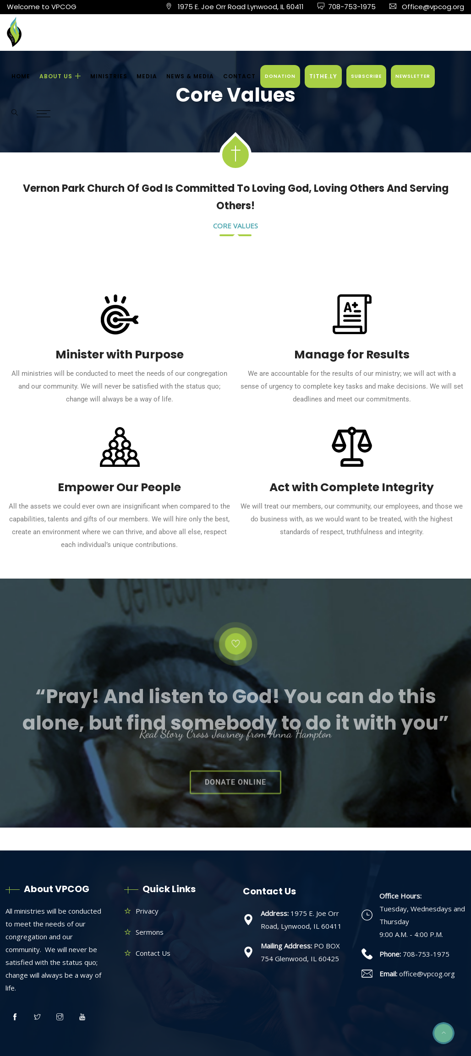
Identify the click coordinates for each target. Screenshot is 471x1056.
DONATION (280, 76)
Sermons (150, 932)
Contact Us (153, 953)
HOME (20, 76)
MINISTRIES (108, 76)
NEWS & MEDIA (190, 76)
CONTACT (239, 76)
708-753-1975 (352, 6)
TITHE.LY (323, 76)
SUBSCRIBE (366, 76)
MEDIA (147, 76)
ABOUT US (55, 76)
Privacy (147, 910)
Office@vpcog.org (433, 6)
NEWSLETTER (412, 76)
